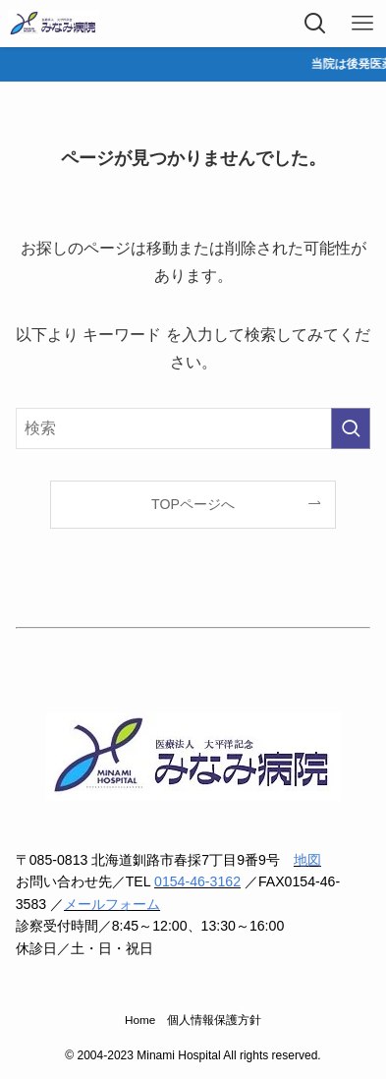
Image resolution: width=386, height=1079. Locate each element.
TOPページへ (193, 504)
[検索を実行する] (350, 428)
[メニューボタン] (362, 23)
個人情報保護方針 (214, 1019)
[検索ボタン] (315, 23)
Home (140, 1019)
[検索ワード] (193, 428)
